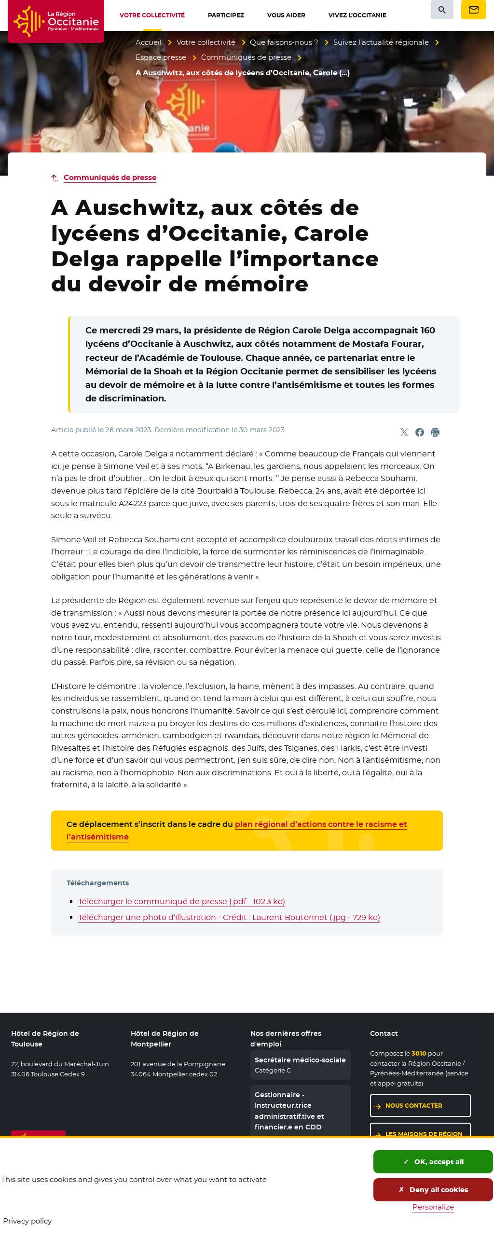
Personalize (433, 1206)
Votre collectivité (206, 42)
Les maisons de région (424, 1134)
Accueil (149, 42)
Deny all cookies (433, 1189)
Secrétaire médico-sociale (300, 1060)
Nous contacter (413, 1105)
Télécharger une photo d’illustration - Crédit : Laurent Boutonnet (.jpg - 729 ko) (229, 917)
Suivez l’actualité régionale (381, 42)
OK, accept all (433, 1161)
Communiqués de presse (246, 57)
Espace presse (161, 57)
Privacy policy (27, 1220)
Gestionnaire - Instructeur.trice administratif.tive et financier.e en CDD (289, 1110)
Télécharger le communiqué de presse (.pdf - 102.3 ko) (181, 901)
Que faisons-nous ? (284, 42)
